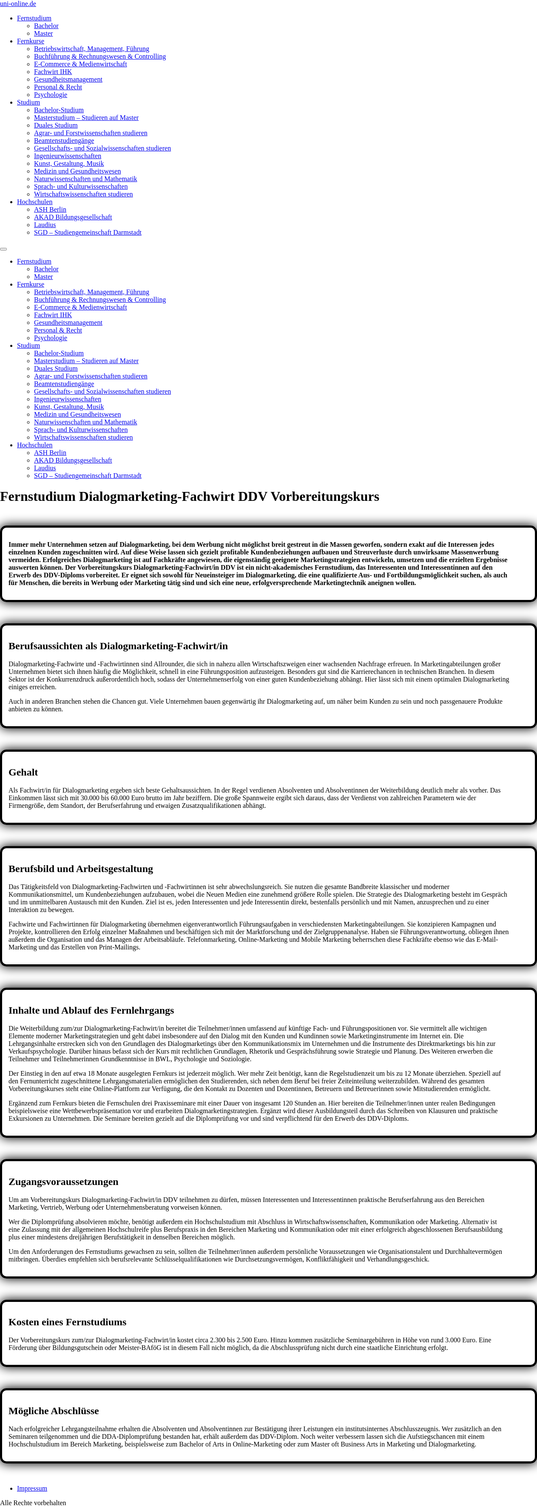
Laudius (45, 224)
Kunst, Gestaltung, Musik (69, 163)
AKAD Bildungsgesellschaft (73, 217)
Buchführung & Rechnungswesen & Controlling (100, 56)
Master (43, 33)
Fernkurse (30, 41)
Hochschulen (35, 201)
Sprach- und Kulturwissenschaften (81, 186)
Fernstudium (34, 18)
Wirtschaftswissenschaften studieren (83, 194)
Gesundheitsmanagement (68, 79)
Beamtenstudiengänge (64, 140)
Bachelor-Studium (59, 110)
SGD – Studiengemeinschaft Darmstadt (88, 232)
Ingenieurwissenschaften (67, 155)
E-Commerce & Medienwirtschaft (80, 64)
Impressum (32, 1480)
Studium (28, 102)
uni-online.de (18, 3)
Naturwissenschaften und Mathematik (85, 178)
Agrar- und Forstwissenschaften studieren (91, 132)
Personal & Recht (58, 87)
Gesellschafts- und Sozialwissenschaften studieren (102, 148)
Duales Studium (56, 125)
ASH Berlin (50, 209)
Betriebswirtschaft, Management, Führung (91, 48)
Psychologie (50, 94)
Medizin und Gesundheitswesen (77, 171)
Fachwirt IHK (53, 71)
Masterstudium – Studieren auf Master (86, 117)
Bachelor (46, 25)
